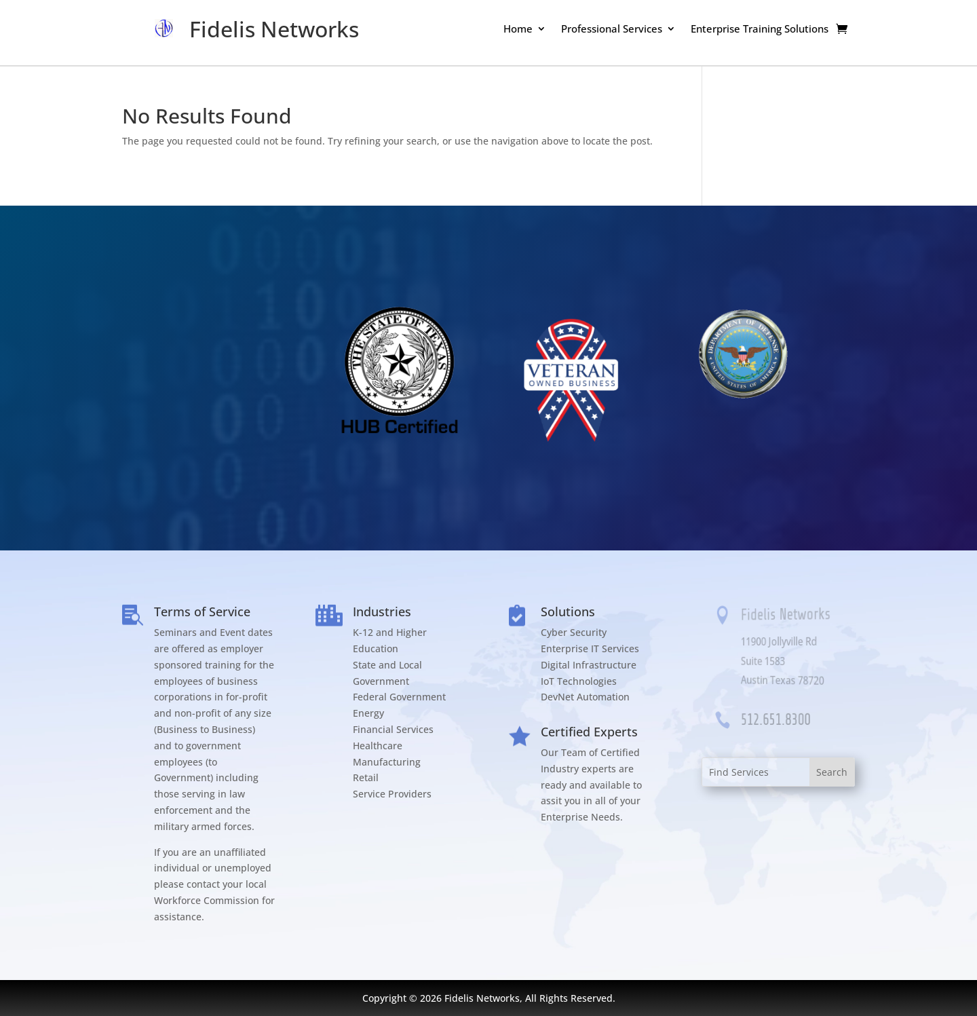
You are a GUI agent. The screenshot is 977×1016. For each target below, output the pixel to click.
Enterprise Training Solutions (759, 29)
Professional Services (611, 29)
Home (518, 29)
